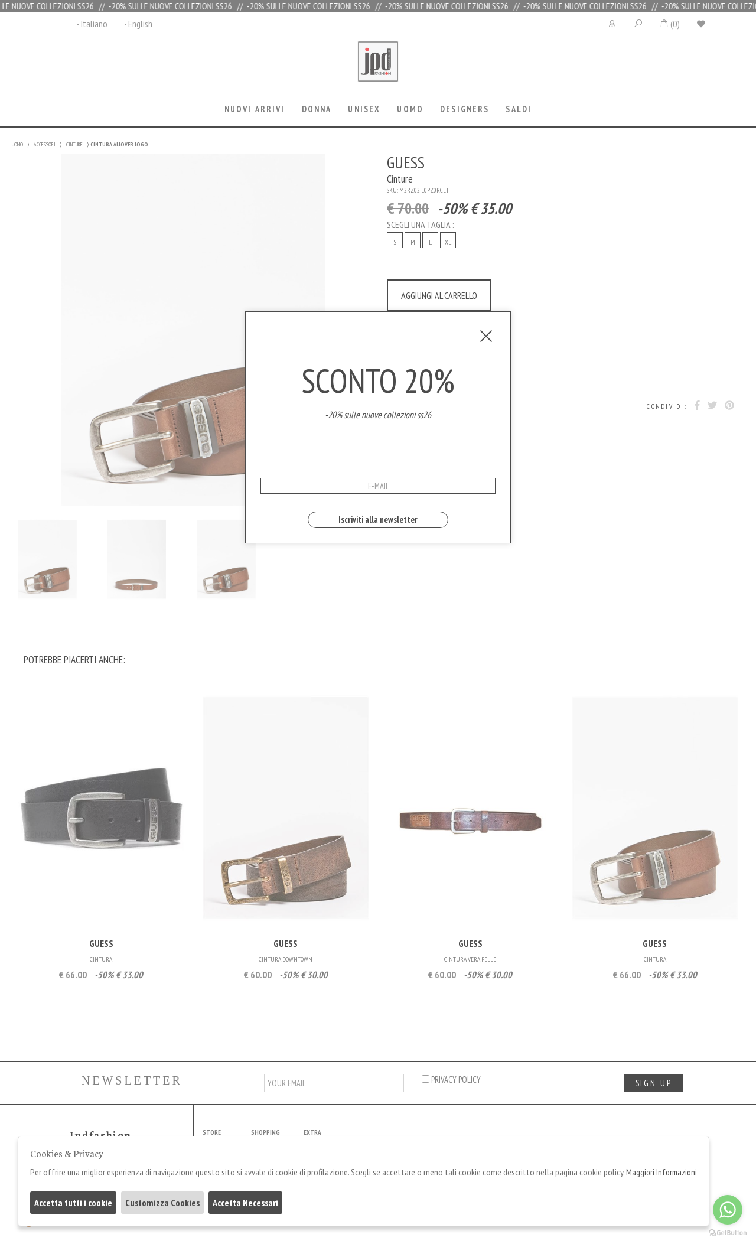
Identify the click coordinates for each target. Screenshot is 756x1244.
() (669, 24)
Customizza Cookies (162, 1203)
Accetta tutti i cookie (73, 1203)
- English (138, 24)
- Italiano (92, 24)
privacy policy (451, 1079)
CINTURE (74, 144)
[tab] (254, 110)
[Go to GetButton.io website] (728, 1232)
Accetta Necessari (245, 1203)
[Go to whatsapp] (727, 1210)
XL (448, 241)
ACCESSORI (45, 144)
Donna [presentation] (317, 109)
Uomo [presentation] (410, 109)
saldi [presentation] (519, 109)
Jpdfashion (378, 69)
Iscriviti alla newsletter (378, 519)
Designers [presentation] (464, 109)
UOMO (17, 144)
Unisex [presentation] (364, 109)
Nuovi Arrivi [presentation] (254, 109)
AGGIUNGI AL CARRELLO (439, 295)
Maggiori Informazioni (661, 1172)
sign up (654, 1083)
